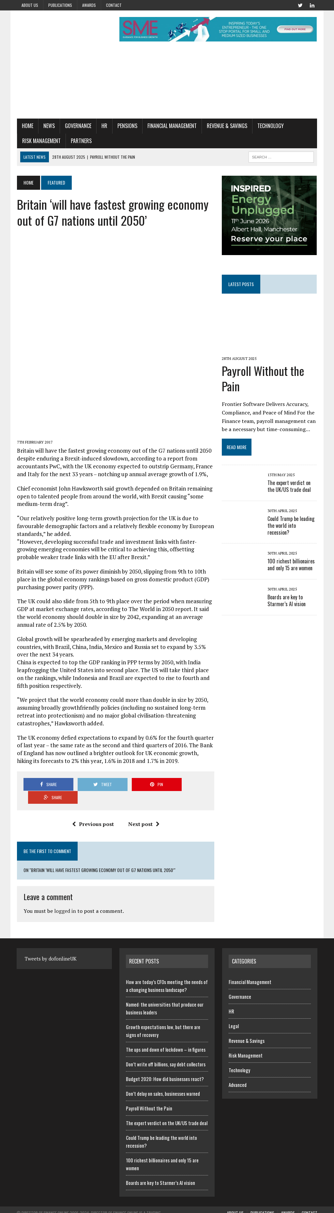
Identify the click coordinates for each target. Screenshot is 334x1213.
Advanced (238, 1072)
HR (104, 126)
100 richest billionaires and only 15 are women (291, 565)
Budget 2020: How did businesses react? (165, 1066)
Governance (78, 126)
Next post (143, 812)
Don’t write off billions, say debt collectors (165, 1051)
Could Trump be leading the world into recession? (291, 526)
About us (30, 5)
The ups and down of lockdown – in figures (165, 1037)
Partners (80, 141)
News (48, 126)
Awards (89, 5)
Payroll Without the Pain (263, 379)
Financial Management (171, 126)
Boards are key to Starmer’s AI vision (287, 601)
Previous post (93, 812)
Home (27, 126)
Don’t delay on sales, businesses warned (163, 1081)
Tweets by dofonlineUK (51, 946)
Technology (270, 126)
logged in (65, 898)
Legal (234, 1013)
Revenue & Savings (226, 126)
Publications (60, 5)
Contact (114, 5)
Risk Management (41, 141)
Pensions (127, 126)
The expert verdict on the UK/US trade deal (289, 486)
